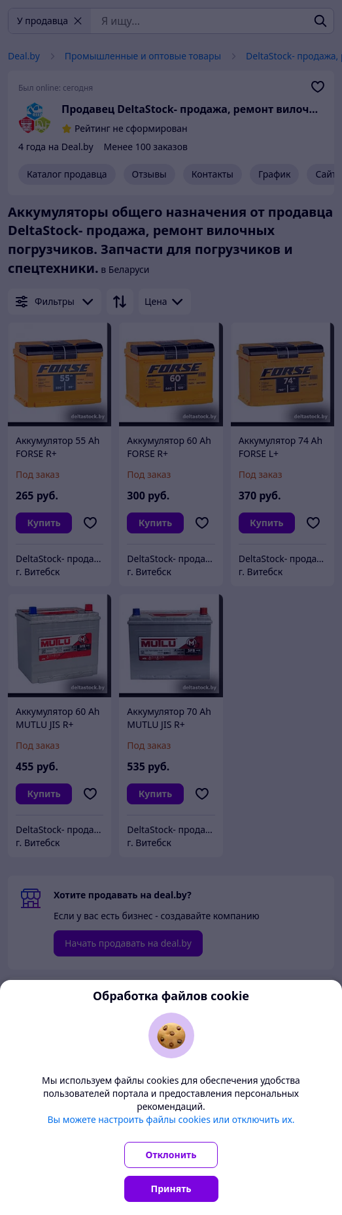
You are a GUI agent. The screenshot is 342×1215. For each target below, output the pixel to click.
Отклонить (171, 1154)
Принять (171, 1188)
